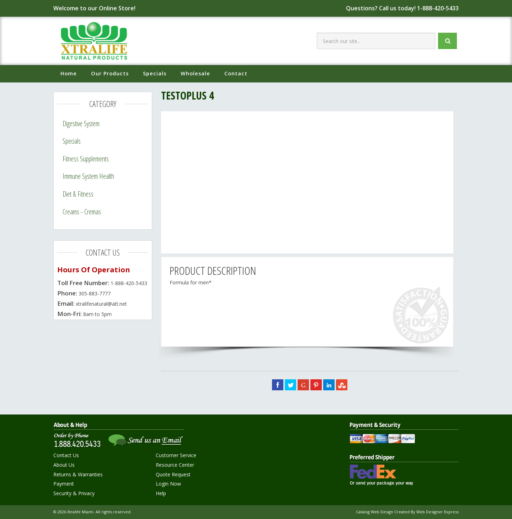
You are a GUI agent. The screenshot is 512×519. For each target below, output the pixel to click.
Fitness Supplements (86, 159)
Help (161, 493)
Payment (63, 483)
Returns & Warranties (78, 474)
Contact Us (66, 455)
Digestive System (81, 123)
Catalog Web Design (374, 511)
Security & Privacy (74, 493)
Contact (235, 73)
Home (68, 73)
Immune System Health (88, 176)
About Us (64, 464)
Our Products (110, 73)
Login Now (168, 483)
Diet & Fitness (78, 194)
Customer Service (176, 455)
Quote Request (173, 474)
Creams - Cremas (82, 211)
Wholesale (195, 73)
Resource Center (175, 464)
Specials (154, 73)
